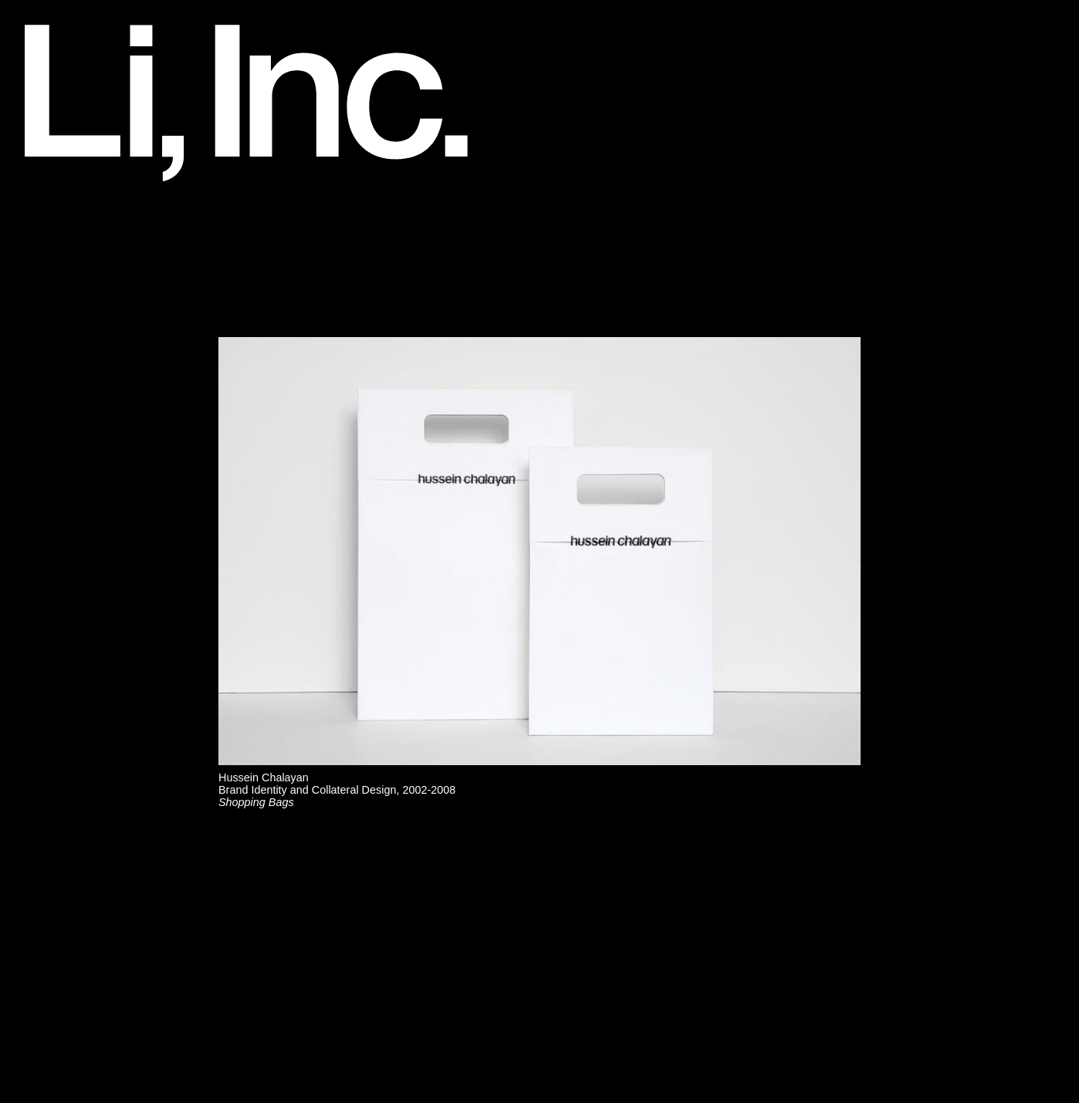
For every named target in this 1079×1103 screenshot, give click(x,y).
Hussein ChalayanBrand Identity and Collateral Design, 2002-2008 (336, 789)
